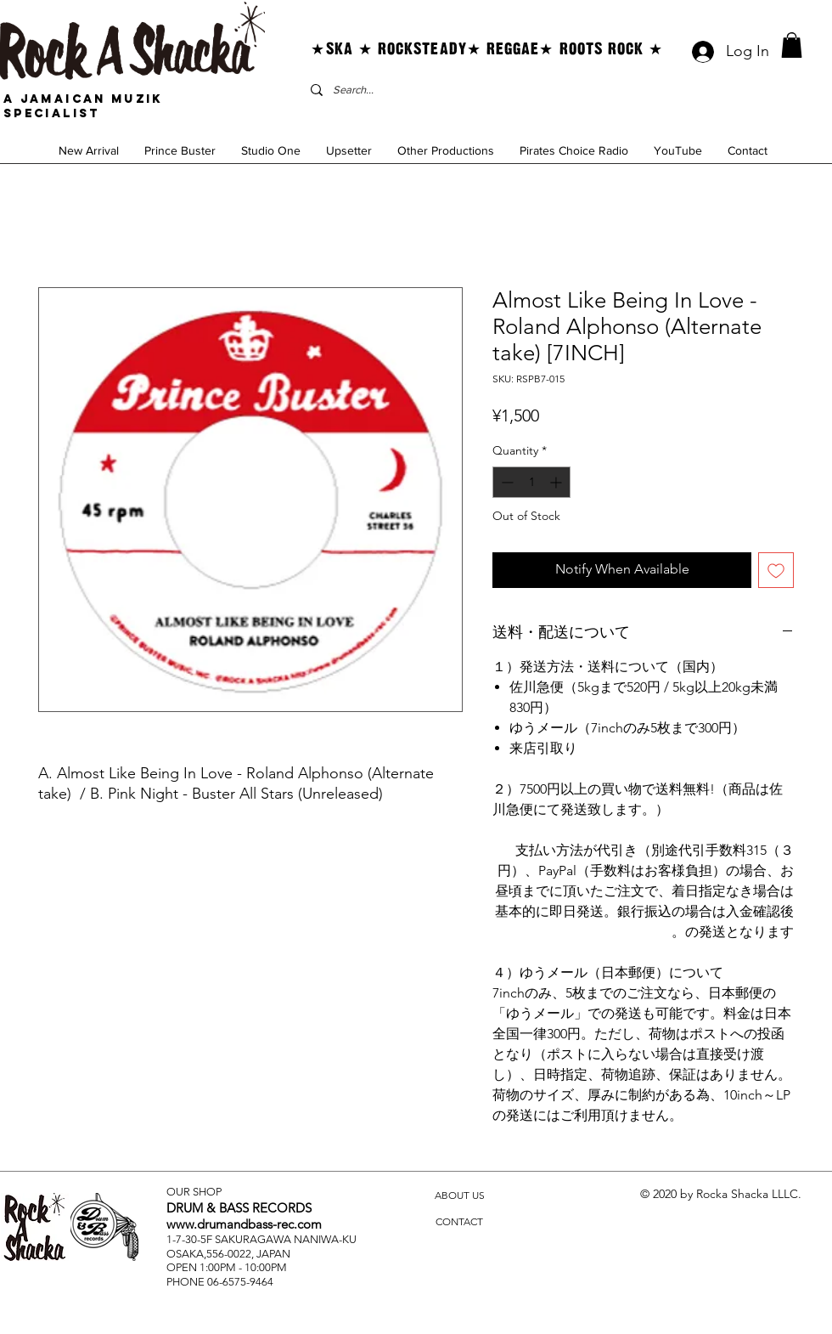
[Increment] (557, 482)
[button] (791, 45)
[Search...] (466, 90)
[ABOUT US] (459, 1196)
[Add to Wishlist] (776, 570)
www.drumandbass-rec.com (244, 1224)
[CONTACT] (459, 1222)
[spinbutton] (531, 482)
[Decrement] (505, 482)
